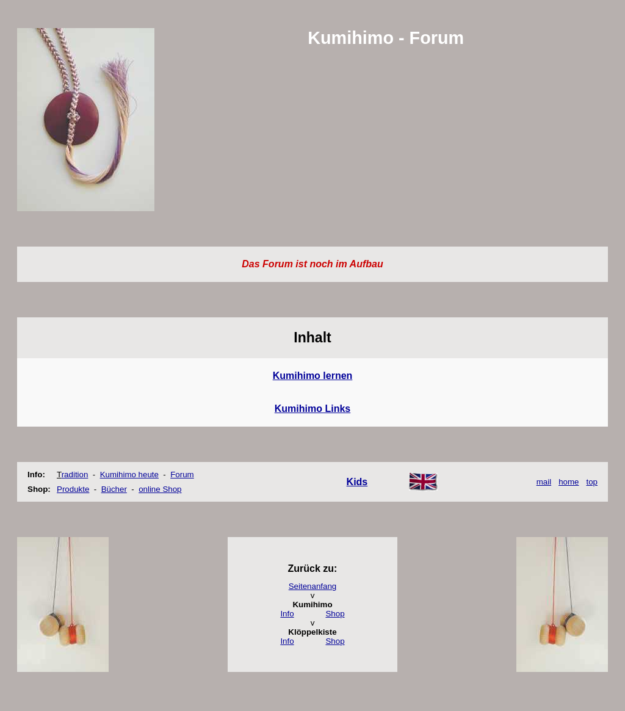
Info (287, 613)
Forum (182, 474)
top (592, 481)
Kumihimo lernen (313, 375)
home (568, 481)
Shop (334, 613)
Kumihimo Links (312, 408)
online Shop (160, 489)
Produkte (73, 489)
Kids (357, 482)
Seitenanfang (313, 586)
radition (75, 474)
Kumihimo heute (129, 474)
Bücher (114, 489)
